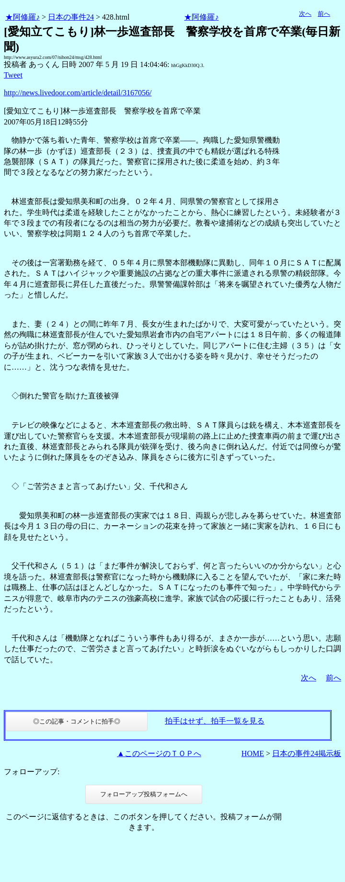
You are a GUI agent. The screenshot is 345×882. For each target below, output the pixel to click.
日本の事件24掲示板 (306, 753)
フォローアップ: (31, 772)
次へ (305, 13)
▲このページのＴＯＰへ (159, 753)
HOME (253, 753)
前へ (324, 13)
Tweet (13, 75)
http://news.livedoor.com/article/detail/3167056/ (77, 93)
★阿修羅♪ (22, 17)
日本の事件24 (71, 17)
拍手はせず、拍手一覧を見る (214, 721)
